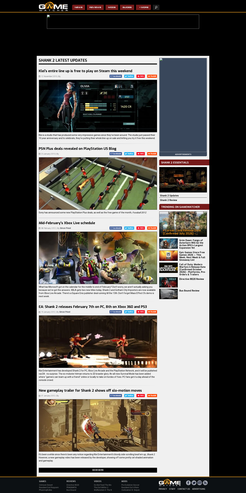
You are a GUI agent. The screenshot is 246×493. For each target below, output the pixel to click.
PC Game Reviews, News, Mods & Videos (53, 6)
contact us (184, 489)
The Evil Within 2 (101, 487)
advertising (198, 489)
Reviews (95, 7)
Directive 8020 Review (191, 279)
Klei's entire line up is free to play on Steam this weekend (85, 71)
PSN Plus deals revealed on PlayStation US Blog (77, 148)
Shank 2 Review (168, 200)
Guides (127, 7)
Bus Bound (71, 490)
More (144, 7)
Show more (98, 470)
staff (172, 489)
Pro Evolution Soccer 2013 (132, 485)
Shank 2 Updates (169, 195)
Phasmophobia (45, 490)
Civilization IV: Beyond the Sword (135, 490)
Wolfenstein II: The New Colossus (108, 490)
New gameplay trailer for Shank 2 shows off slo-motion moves (90, 390)
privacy (163, 489)
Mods (112, 7)
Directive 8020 (73, 485)
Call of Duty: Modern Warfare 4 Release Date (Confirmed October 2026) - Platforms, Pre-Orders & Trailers (192, 269)
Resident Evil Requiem (49, 487)
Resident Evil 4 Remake (131, 487)
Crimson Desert (46, 485)
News (79, 7)
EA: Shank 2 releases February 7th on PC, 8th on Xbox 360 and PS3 (93, 306)
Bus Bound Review (189, 290)
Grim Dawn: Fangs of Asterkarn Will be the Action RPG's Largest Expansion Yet (191, 244)
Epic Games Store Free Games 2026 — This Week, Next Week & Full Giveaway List (192, 256)
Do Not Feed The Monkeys (105, 485)
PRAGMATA (71, 487)
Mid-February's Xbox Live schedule (67, 223)
